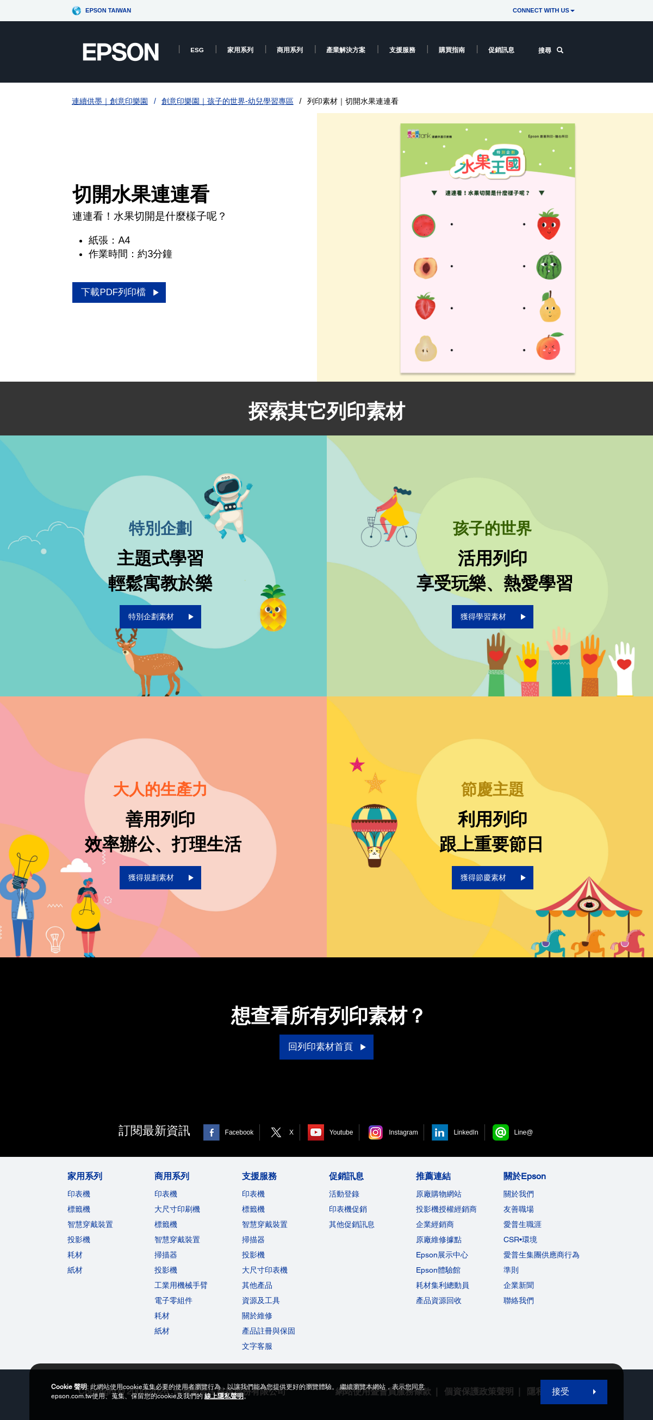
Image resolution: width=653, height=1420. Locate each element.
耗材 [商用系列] (162, 1315)
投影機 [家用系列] (78, 1239)
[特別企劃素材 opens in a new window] (160, 616)
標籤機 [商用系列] (165, 1224)
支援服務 (402, 49)
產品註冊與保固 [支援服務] (268, 1330)
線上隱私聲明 (224, 1396)
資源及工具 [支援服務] (261, 1300)
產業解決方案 (345, 49)
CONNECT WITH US (544, 10)
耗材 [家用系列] (75, 1254)
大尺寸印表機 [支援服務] (265, 1270)
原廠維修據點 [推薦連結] (439, 1239)
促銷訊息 (501, 49)
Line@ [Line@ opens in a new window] (523, 1132)
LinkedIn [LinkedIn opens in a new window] (465, 1132)
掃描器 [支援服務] (253, 1239)
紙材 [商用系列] (162, 1330)
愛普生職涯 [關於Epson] (522, 1224)
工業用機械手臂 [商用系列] (181, 1285)
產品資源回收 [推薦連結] (439, 1300)
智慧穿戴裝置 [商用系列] (177, 1239)
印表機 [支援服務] (253, 1193)
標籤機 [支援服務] (253, 1209)
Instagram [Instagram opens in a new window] (403, 1132)
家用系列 (240, 49)
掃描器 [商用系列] (165, 1254)
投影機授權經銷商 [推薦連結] (446, 1209)
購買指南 (452, 49)
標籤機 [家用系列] (78, 1209)
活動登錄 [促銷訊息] (344, 1193)
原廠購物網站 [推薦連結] (439, 1193)
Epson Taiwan (108, 10)
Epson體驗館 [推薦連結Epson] (438, 1270)
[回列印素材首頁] (326, 1047)
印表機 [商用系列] (165, 1193)
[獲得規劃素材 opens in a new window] (160, 877)
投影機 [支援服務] (253, 1254)
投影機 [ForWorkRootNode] (165, 1270)
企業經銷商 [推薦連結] (435, 1224)
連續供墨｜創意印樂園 (110, 101)
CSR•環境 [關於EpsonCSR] (520, 1239)
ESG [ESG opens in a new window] (197, 49)
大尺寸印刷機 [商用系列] (177, 1209)
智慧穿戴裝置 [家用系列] (90, 1224)
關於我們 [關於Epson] (518, 1193)
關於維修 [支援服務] (257, 1315)
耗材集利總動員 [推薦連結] (442, 1285)
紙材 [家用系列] (75, 1270)
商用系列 (290, 49)
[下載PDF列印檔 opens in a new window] (119, 292)
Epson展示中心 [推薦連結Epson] (442, 1254)
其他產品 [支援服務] (257, 1285)
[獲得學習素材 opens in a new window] (492, 616)
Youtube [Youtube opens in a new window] (341, 1132)
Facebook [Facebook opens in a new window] (239, 1132)
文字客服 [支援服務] (257, 1346)
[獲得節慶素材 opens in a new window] (492, 877)
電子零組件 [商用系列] (173, 1300)
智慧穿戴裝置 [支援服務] (265, 1224)
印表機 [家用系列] (78, 1193)
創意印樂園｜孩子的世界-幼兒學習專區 (227, 101)
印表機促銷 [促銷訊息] (348, 1209)
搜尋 (550, 50)
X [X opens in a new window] (291, 1132)
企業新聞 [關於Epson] (518, 1285)
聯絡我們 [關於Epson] (518, 1300)
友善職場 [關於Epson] (518, 1209)
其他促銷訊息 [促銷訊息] (352, 1224)
